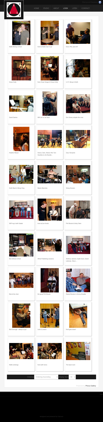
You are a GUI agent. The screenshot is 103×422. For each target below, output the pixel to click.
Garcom (60, 416)
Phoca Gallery (91, 386)
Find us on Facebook (90, 2)
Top (101, 394)
